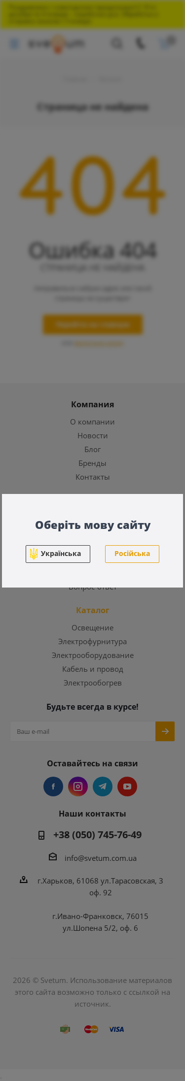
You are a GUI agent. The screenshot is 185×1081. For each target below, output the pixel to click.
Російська (132, 553)
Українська (61, 553)
